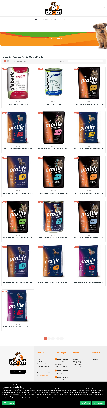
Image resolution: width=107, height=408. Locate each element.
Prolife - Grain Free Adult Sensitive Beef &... (89, 282)
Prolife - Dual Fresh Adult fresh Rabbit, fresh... (17, 238)
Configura (9, 403)
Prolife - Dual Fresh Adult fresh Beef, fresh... (89, 104)
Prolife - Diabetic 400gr (53, 104)
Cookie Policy (77, 364)
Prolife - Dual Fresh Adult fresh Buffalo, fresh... (89, 149)
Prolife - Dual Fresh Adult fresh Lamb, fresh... (89, 193)
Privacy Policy (77, 362)
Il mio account (95, 359)
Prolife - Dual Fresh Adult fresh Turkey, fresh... (53, 282)
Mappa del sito (77, 367)
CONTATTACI (18, 371)
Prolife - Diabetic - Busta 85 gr (18, 104)
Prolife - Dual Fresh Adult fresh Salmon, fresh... (53, 238)
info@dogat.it (43, 375)
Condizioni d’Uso (78, 359)
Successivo (62, 338)
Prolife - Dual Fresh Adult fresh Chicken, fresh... (53, 193)
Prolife (18, 101)
